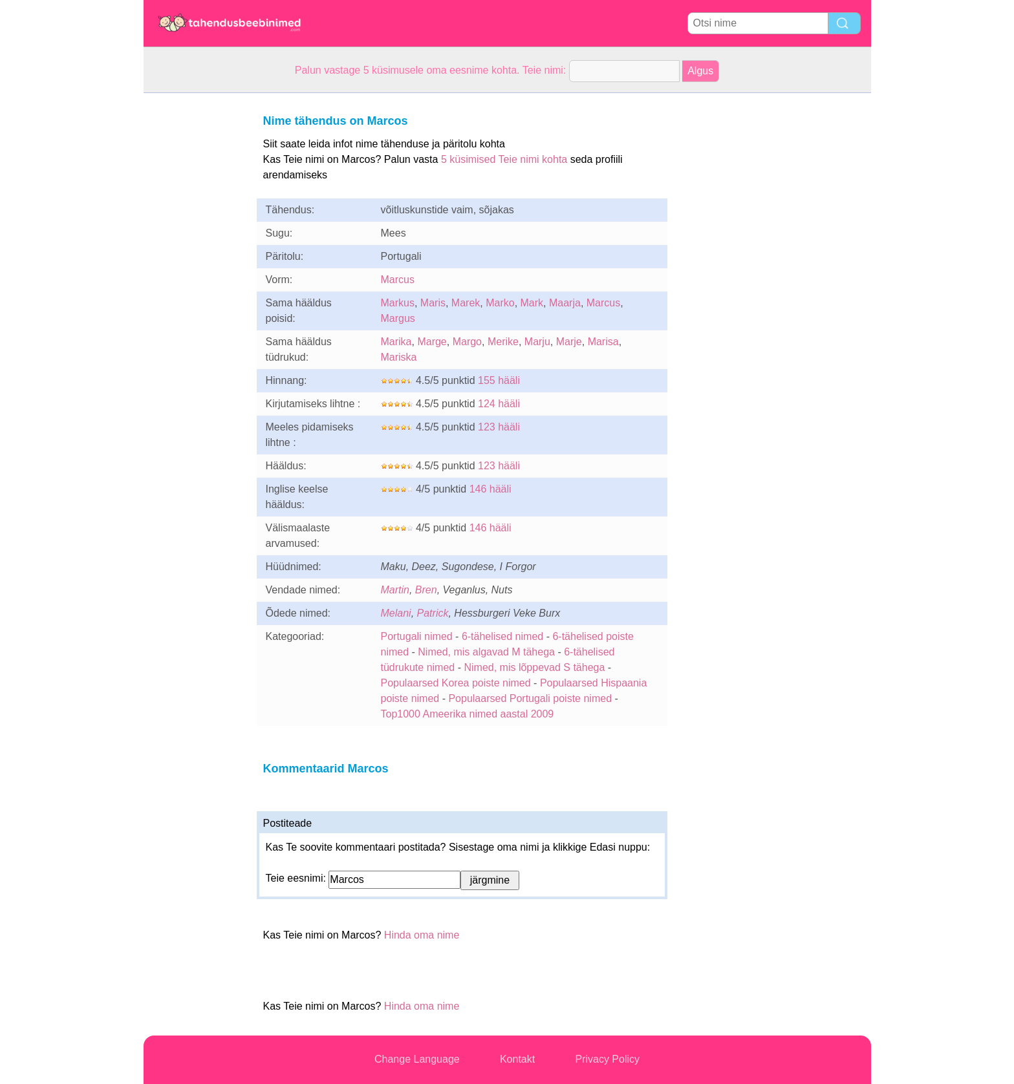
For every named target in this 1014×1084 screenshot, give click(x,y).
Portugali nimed (417, 636)
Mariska (399, 357)
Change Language (417, 1059)
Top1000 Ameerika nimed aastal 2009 (467, 713)
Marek (465, 302)
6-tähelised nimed (504, 636)
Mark (532, 302)
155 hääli (499, 380)
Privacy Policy (607, 1059)
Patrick (433, 613)
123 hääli (499, 426)
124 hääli (499, 403)
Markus (398, 302)
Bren (426, 589)
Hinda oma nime (422, 935)
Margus (398, 318)
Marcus (398, 279)
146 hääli (490, 489)
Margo (467, 341)
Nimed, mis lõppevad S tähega (534, 667)
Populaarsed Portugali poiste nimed (530, 698)
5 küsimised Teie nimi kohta (504, 159)
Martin (395, 589)
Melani (396, 613)
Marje (569, 341)
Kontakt (517, 1059)
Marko (500, 302)
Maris (433, 302)
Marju (537, 341)
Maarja (565, 302)
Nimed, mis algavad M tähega (486, 651)
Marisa (603, 341)
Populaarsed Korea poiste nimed (456, 682)
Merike (503, 341)
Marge (431, 341)
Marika (396, 341)
